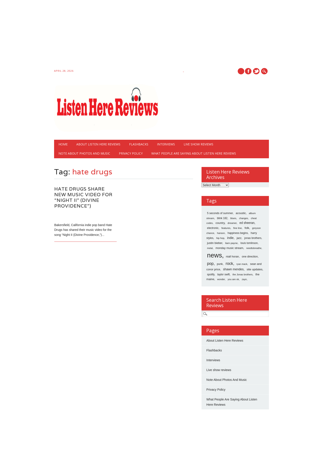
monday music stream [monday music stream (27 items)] (229, 248)
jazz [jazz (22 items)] (239, 238)
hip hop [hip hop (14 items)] (220, 238)
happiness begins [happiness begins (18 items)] (238, 233)
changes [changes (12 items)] (243, 218)
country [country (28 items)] (220, 223)
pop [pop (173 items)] (210, 263)
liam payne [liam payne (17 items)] (231, 243)
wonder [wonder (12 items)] (221, 279)
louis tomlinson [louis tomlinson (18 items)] (249, 243)
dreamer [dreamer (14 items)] (232, 223)
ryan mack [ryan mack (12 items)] (241, 264)
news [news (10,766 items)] (214, 255)
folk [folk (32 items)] (247, 228)
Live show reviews (198, 144)
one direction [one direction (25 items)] (250, 256)
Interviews (166, 144)
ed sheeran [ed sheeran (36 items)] (247, 223)
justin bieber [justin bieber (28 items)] (214, 243)
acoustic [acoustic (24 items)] (241, 213)
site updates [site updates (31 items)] (254, 269)
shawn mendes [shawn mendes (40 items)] (233, 269)
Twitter (256, 71)
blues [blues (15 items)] (233, 218)
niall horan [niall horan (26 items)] (232, 256)
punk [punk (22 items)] (220, 264)
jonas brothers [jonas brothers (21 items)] (252, 238)
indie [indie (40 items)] (230, 238)
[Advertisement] (131, 35)
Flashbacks (138, 144)
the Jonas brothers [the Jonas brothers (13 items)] (242, 274)
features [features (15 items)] (225, 228)
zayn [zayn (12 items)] (244, 279)
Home (63, 144)
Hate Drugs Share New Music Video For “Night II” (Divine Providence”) (83, 197)
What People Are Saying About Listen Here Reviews (193, 153)
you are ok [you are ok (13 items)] (233, 279)
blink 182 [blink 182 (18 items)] (222, 218)
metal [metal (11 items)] (210, 248)
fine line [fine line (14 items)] (237, 228)
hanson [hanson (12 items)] (221, 233)
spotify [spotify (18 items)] (210, 274)
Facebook (248, 71)
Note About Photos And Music (84, 153)
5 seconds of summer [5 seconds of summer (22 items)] (220, 213)
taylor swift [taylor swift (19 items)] (223, 274)
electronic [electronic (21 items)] (213, 228)
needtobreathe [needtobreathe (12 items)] (253, 248)
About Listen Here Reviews (98, 144)
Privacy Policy (131, 153)
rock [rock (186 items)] (229, 263)
